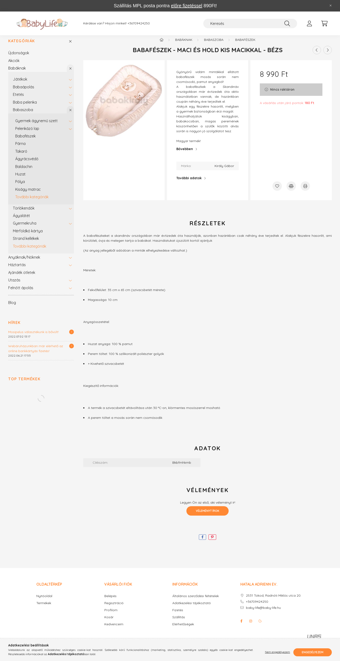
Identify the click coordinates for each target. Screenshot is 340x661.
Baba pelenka (25, 107)
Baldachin (23, 171)
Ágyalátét (21, 220)
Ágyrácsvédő (26, 163)
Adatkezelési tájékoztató (191, 608)
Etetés (18, 99)
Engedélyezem (312, 652)
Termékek (43, 608)
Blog (12, 307)
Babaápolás (23, 91)
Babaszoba (23, 114)
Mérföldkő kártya (28, 235)
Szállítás (178, 622)
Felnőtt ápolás (20, 292)
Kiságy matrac (28, 194)
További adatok (189, 183)
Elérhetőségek (183, 629)
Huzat (20, 179)
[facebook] (202, 542)
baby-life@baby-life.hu (263, 613)
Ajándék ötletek (21, 277)
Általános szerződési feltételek (195, 601)
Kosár (108, 622)
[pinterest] (212, 542)
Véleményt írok (207, 515)
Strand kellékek (26, 243)
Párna (20, 148)
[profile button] (309, 23)
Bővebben (184, 154)
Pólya (20, 186)
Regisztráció (114, 608)
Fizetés (177, 615)
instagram (250, 626)
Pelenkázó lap (27, 133)
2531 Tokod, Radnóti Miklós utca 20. (273, 601)
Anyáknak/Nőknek (24, 262)
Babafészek (25, 141)
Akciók (13, 65)
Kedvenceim (113, 629)
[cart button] (324, 23)
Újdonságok (18, 57)
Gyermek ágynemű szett (36, 125)
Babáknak (17, 73)
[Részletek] (71, 336)
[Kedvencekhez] (277, 191)
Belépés (110, 601)
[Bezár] (330, 5)
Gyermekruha (24, 228)
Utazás (14, 285)
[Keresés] (250, 23)
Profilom (110, 615)
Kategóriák (21, 46)
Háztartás (17, 269)
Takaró (21, 156)
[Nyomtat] (305, 191)
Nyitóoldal (44, 601)
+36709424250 (139, 23)
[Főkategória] (161, 45)
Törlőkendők (23, 213)
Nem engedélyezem (277, 652)
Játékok (20, 84)
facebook (241, 626)
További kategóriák (32, 201)
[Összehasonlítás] (291, 191)
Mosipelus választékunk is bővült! (33, 337)
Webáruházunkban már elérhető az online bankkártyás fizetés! (35, 353)
